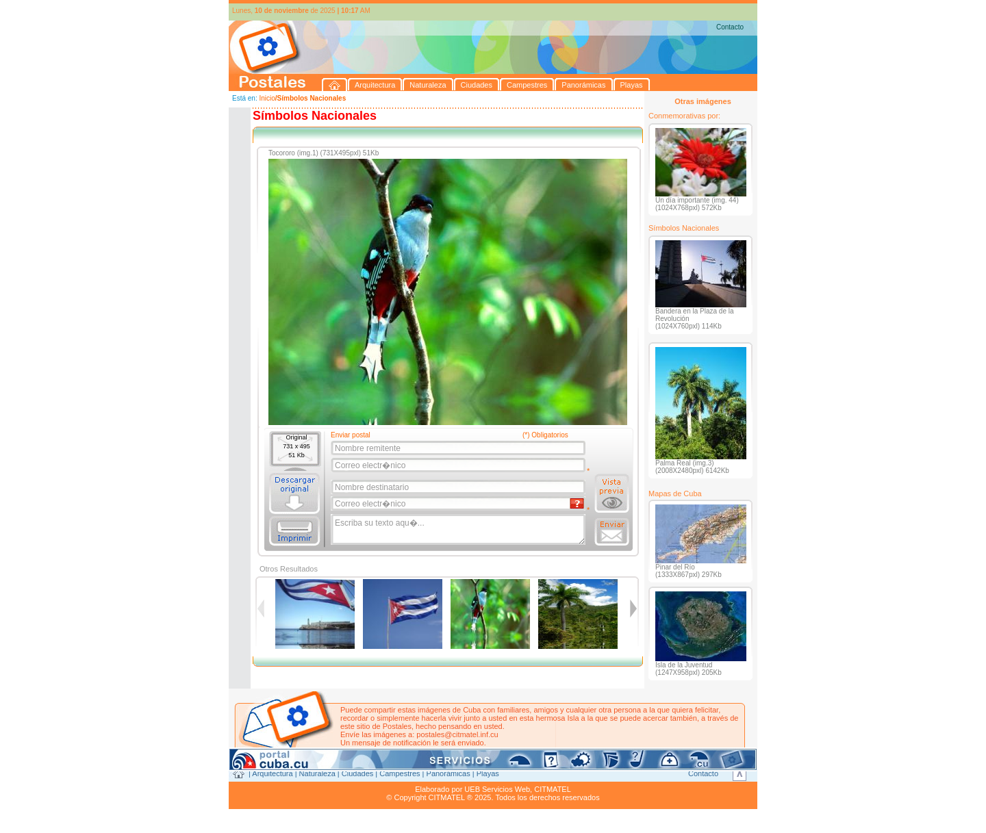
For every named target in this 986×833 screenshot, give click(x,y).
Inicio (267, 98)
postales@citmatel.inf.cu (457, 734)
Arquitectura (272, 773)
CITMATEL (552, 789)
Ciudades (357, 773)
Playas (488, 773)
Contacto (730, 27)
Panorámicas (448, 773)
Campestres (399, 773)
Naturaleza (317, 773)
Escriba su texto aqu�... (459, 529)
